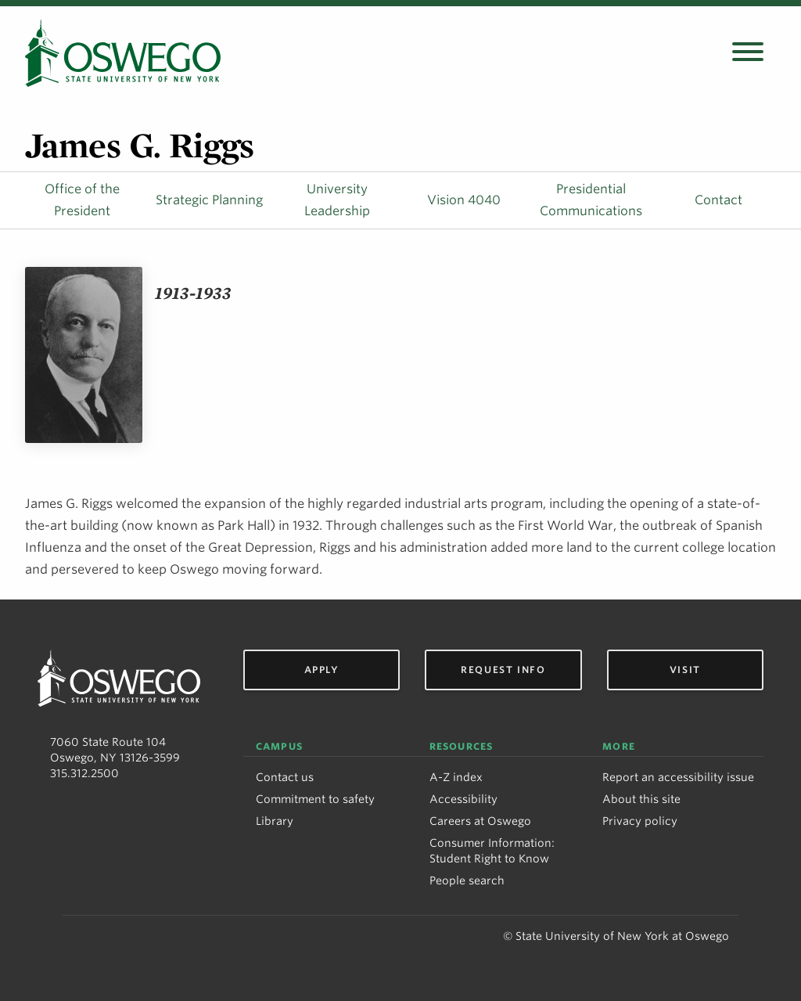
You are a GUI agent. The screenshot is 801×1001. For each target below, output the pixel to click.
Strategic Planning (209, 200)
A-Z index (456, 777)
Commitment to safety (315, 799)
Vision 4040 (464, 200)
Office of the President (82, 200)
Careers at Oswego (480, 821)
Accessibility (463, 799)
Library (274, 821)
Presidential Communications (591, 200)
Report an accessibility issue (678, 777)
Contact (718, 200)
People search (467, 880)
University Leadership (337, 200)
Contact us (285, 777)
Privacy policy (639, 821)
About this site (641, 799)
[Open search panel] (748, 53)
